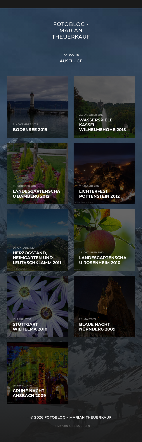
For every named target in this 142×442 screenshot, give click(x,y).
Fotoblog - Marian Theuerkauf (71, 30)
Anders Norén (79, 425)
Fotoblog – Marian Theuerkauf (78, 417)
